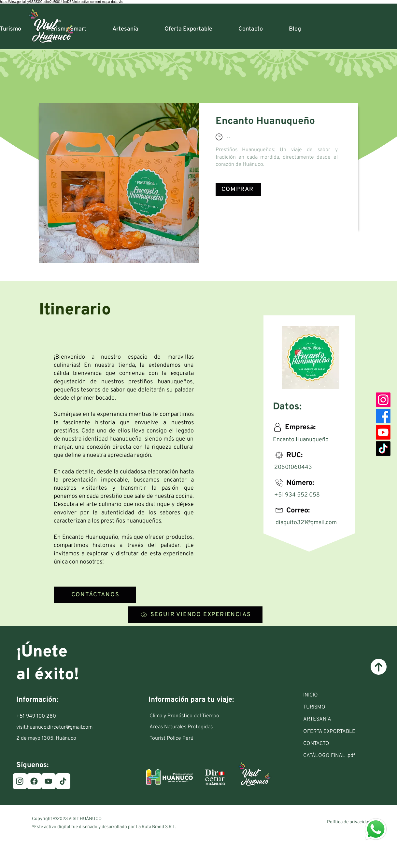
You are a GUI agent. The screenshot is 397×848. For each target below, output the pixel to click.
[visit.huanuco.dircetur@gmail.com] (55, 727)
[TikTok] (383, 448)
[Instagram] (383, 399)
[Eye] (375, 829)
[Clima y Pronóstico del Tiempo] (186, 716)
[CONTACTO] (339, 744)
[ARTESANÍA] (339, 719)
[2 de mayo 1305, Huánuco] (49, 738)
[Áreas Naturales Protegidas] (186, 727)
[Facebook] (383, 416)
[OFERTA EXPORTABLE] (339, 731)
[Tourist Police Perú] (186, 738)
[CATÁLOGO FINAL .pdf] (339, 756)
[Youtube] (383, 432)
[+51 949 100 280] (40, 716)
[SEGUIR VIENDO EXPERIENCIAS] (195, 614)
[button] (339, 707)
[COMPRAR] (238, 189)
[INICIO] (339, 695)
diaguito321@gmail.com (306, 522)
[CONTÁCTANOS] (95, 595)
